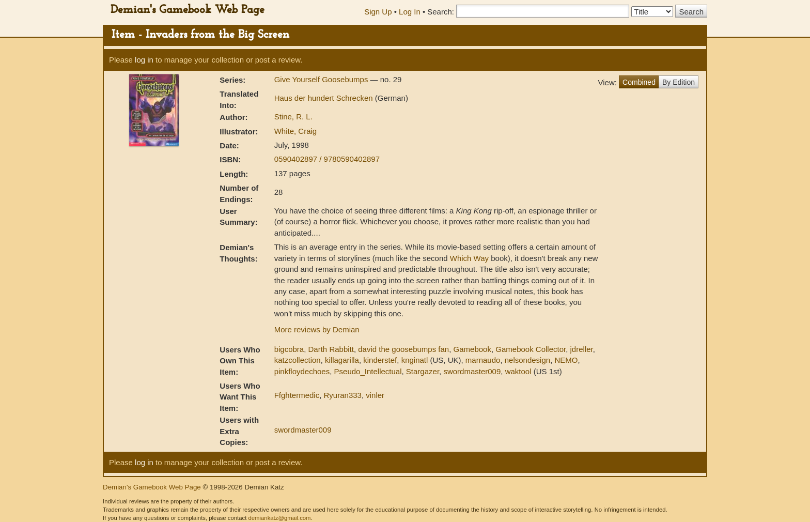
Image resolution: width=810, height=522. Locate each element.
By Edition (678, 82)
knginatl (414, 360)
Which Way (469, 258)
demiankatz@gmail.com (279, 518)
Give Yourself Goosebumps (322, 79)
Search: (440, 11)
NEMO (566, 360)
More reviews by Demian (317, 329)
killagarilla (342, 360)
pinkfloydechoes (302, 371)
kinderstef (380, 360)
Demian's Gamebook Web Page (187, 10)
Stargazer (422, 371)
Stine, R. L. (293, 116)
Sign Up (378, 11)
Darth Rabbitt (331, 349)
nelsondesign (527, 360)
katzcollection (297, 360)
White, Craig (295, 131)
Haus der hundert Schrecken (324, 98)
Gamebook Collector (530, 349)
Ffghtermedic (297, 395)
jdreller (581, 349)
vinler (375, 395)
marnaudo (483, 360)
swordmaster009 (472, 371)
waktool (518, 371)
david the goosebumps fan (403, 349)
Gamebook (472, 349)
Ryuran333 (343, 395)
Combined (639, 82)
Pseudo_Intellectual (368, 371)
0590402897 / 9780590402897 (327, 159)
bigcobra (289, 349)
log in (144, 59)
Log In (409, 11)
